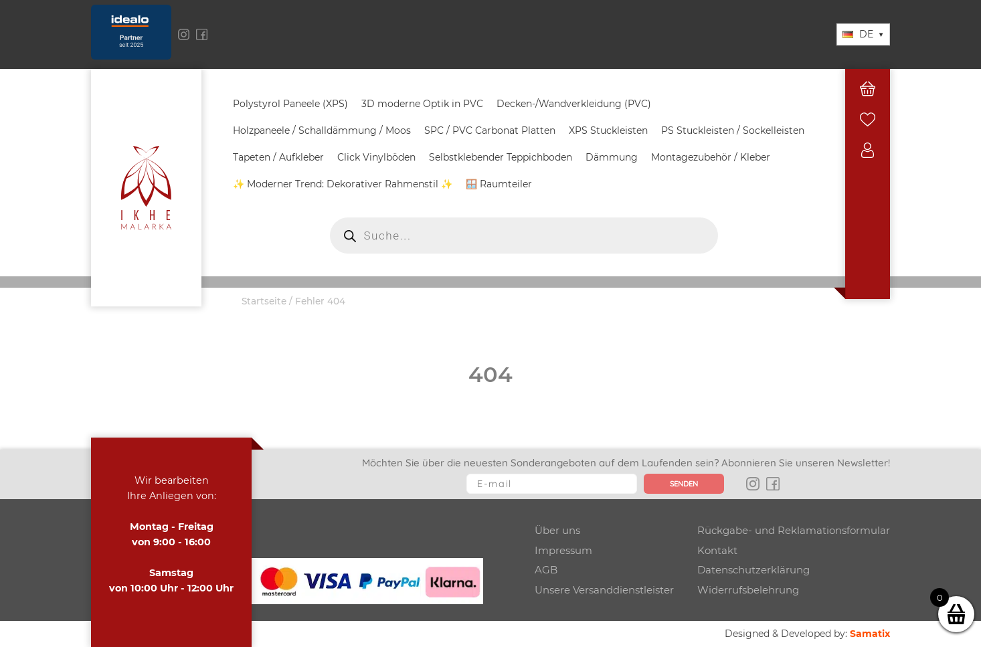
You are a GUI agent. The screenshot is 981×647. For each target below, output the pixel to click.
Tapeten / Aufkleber (278, 157)
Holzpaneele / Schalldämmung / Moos (322, 130)
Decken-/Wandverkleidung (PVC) (574, 104)
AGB (546, 569)
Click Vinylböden (376, 157)
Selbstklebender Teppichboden (500, 157)
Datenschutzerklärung (753, 569)
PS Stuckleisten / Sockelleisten (732, 130)
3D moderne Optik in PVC (422, 104)
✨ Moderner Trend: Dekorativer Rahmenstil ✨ (342, 184)
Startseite (264, 301)
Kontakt (717, 550)
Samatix (870, 634)
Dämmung (612, 157)
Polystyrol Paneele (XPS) (290, 104)
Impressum (563, 550)
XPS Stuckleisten (608, 130)
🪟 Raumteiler (499, 184)
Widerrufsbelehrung (748, 589)
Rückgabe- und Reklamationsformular (793, 530)
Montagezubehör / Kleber (710, 157)
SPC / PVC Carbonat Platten (489, 130)
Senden (684, 483)
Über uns (557, 530)
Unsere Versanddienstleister (604, 589)
